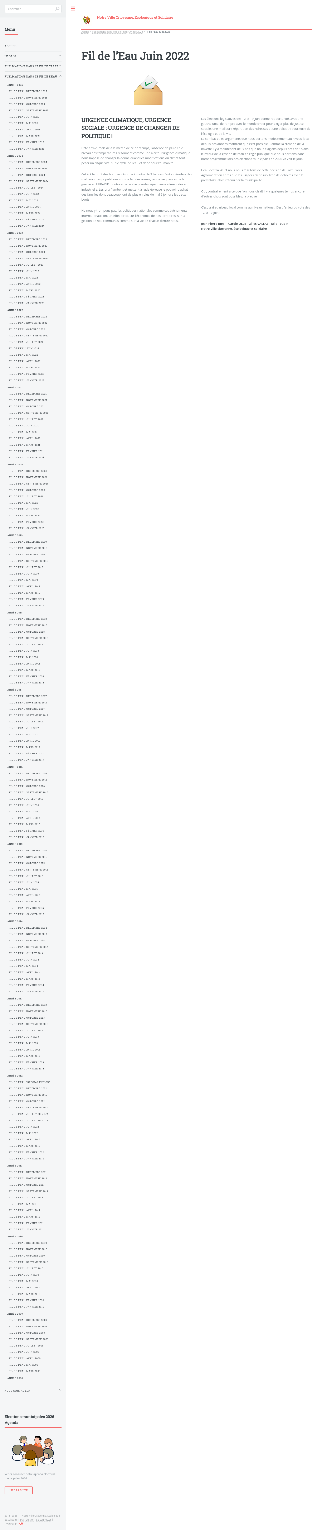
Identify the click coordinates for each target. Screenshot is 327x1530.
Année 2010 (15, 1236)
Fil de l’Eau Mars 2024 (24, 213)
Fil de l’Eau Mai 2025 (23, 123)
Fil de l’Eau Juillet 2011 (26, 1197)
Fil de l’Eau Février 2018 (26, 676)
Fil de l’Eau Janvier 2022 (26, 380)
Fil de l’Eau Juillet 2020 (26, 496)
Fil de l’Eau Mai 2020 (23, 502)
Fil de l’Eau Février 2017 (26, 753)
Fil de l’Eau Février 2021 (26, 451)
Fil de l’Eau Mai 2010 (23, 1281)
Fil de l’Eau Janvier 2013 (26, 1068)
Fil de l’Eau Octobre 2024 (27, 175)
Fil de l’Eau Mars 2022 (24, 367)
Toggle (73, 8)
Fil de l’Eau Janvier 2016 (26, 837)
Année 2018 (15, 612)
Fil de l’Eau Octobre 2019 (27, 554)
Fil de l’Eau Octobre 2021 (27, 406)
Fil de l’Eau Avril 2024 (25, 206)
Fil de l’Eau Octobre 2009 (27, 1332)
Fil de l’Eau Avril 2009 (25, 1358)
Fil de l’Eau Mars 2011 (24, 1216)
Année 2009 (15, 1313)
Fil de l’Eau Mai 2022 (23, 354)
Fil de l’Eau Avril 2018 (24, 663)
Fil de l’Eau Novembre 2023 (28, 245)
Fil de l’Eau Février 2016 (26, 830)
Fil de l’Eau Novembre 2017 (28, 702)
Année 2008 (15, 1378)
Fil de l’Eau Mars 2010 (24, 1294)
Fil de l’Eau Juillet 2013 (26, 1030)
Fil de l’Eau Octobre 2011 (27, 1184)
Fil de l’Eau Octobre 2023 (27, 252)
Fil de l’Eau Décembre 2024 (28, 162)
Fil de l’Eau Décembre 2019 (28, 541)
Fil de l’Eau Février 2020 (26, 522)
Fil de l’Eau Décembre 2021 (28, 393)
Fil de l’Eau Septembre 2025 (29, 110)
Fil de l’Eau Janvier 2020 (26, 528)
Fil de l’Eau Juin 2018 (24, 650)
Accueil (85, 31)
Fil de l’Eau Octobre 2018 (27, 631)
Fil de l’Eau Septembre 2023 (29, 258)
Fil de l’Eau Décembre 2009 (28, 1320)
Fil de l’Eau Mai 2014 (23, 965)
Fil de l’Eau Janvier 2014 (26, 991)
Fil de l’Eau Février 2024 (26, 219)
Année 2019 (15, 535)
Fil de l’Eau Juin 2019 (24, 573)
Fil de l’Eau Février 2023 (26, 296)
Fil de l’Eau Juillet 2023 (26, 264)
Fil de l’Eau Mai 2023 (23, 277)
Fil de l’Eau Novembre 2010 (28, 1249)
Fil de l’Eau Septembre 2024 (29, 181)
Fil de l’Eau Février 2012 (26, 1152)
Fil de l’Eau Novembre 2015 (28, 857)
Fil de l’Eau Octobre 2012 (27, 1101)
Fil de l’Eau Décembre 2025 (28, 91)
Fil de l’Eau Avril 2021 (24, 438)
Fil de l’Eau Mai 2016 (23, 811)
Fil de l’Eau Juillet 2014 (26, 953)
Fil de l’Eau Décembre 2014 (28, 927)
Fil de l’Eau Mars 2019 (24, 592)
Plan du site (27, 1519)
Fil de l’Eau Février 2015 (26, 908)
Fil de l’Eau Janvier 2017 (26, 759)
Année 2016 (15, 767)
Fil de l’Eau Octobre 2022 (27, 329)
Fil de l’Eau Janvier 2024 (26, 225)
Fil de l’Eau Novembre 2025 (28, 97)
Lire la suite (19, 1490)
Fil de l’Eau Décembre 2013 (28, 1004)
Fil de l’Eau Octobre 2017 (27, 708)
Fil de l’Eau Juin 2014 (24, 959)
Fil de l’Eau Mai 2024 (23, 200)
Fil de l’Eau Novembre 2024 (28, 168)
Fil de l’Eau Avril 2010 (24, 1287)
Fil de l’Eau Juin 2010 (24, 1274)
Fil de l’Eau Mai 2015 (23, 888)
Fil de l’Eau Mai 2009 (23, 1364)
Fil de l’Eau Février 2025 (26, 142)
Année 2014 (15, 921)
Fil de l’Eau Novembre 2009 (28, 1326)
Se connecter (43, 1519)
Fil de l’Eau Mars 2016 (24, 824)
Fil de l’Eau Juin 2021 (24, 425)
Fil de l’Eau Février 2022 (26, 373)
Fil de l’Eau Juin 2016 (24, 805)
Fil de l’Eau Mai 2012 (23, 1133)
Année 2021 (15, 387)
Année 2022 (136, 31)
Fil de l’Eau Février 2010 (26, 1300)
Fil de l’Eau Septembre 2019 (28, 561)
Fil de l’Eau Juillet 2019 (26, 567)
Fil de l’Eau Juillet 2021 (26, 419)
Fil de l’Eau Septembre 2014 (28, 946)
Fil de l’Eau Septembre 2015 (28, 869)
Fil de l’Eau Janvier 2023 (26, 303)
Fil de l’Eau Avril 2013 (24, 1049)
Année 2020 (15, 464)
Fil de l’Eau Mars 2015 (24, 901)
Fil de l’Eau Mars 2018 (24, 669)
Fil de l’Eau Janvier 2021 (26, 457)
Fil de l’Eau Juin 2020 (24, 509)
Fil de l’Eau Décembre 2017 (28, 696)
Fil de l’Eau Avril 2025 (25, 129)
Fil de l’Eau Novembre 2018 (28, 625)
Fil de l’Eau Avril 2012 (24, 1139)
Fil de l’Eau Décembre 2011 (28, 1172)
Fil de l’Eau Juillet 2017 (26, 721)
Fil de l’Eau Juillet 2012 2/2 (28, 1120)
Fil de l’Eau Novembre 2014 (28, 934)
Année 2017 (15, 689)
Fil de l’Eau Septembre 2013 (28, 1024)
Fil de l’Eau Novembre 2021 (28, 400)
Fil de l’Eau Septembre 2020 (29, 483)
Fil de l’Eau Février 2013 (26, 1062)
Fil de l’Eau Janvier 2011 (26, 1229)
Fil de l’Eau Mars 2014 (24, 978)
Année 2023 (15, 232)
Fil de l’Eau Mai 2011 (23, 1204)
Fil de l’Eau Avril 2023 (25, 283)
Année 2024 (15, 155)
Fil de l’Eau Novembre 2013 (28, 1011)
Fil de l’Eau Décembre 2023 (28, 239)
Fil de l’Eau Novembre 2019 (28, 548)
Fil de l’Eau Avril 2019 (24, 586)
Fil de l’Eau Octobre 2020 (27, 490)
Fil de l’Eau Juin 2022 (24, 348)
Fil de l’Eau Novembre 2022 (28, 322)
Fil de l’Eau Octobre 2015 (27, 863)
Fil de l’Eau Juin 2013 (24, 1036)
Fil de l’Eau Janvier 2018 (26, 682)
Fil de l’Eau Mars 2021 (24, 444)
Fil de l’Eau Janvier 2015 (26, 914)
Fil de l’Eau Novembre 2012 (28, 1094)
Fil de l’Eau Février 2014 (26, 985)
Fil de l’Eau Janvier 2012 (26, 1158)
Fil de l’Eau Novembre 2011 (28, 1178)
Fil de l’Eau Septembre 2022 (29, 335)
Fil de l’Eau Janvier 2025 (26, 148)
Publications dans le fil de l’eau (109, 31)
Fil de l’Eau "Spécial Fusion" (29, 1082)
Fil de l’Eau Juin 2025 (24, 116)
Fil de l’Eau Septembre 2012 (28, 1107)
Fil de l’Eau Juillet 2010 (26, 1268)
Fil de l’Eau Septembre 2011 (28, 1191)
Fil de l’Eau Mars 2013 (24, 1055)
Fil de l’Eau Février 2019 (26, 599)
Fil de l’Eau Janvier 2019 (26, 605)
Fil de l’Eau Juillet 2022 (26, 342)
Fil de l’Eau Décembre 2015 (28, 850)
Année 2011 (15, 1165)
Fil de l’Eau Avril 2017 (24, 740)
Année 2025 (15, 85)
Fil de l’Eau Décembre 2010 (28, 1242)
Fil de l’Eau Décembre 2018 (28, 618)
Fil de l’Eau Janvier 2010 (26, 1306)
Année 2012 (15, 1075)
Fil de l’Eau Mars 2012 (24, 1145)
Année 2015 (15, 844)
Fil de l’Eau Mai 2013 (23, 1043)
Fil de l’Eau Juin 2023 (24, 271)
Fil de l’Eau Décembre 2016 (28, 773)
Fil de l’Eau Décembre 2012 (28, 1088)
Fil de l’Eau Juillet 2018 (26, 644)
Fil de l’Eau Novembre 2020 (28, 477)
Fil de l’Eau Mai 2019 (23, 579)
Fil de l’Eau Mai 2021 (23, 432)
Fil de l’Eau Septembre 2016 (28, 792)
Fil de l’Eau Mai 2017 (23, 734)
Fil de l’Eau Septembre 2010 (28, 1262)
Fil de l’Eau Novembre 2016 (28, 779)
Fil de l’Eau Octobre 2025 (27, 104)
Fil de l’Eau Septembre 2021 (28, 412)
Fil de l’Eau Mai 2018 (23, 657)
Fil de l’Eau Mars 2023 (24, 290)
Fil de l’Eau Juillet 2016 (26, 798)
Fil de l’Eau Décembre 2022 (28, 316)
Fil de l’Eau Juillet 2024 (26, 187)
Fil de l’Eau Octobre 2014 (27, 940)
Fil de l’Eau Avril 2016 (24, 818)
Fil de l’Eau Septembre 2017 (28, 715)
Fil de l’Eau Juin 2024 (24, 193)
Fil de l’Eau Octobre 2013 (27, 1017)
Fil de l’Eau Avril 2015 (24, 895)
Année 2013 (15, 998)
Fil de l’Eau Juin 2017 (24, 728)
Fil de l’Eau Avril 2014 (24, 972)
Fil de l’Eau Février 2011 (26, 1223)
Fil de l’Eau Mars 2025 (24, 136)
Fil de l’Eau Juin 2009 (24, 1351)
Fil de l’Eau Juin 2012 (24, 1126)
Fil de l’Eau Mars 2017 (24, 747)
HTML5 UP (11, 1524)
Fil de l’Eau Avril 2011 (24, 1210)
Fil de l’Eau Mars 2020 (24, 515)
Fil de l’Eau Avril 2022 (25, 361)
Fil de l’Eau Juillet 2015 (26, 876)
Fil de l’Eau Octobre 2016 (27, 786)
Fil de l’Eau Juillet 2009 (26, 1345)
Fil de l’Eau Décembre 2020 (28, 471)
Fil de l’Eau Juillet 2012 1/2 (28, 1114)
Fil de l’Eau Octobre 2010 (27, 1255)
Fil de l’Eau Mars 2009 (24, 1371)
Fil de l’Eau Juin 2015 (24, 882)
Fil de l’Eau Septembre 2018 (28, 638)
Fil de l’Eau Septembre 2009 (29, 1339)
